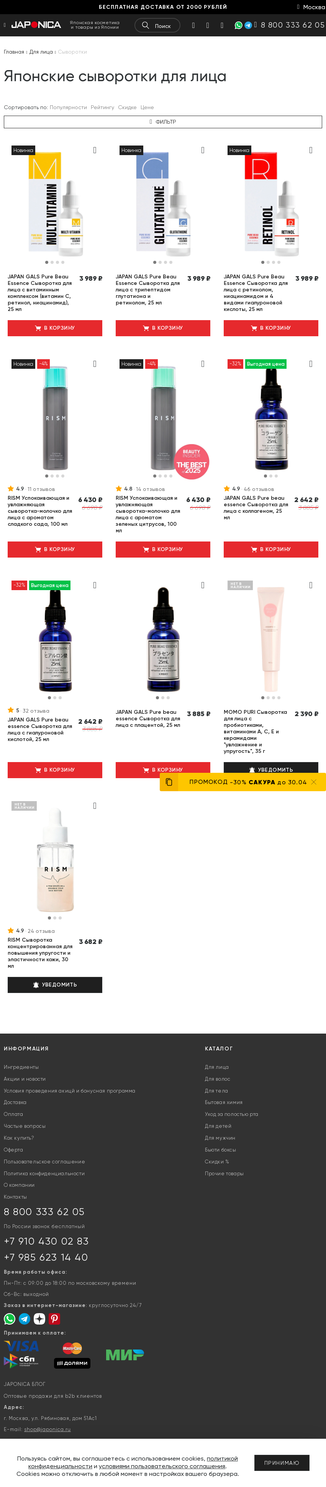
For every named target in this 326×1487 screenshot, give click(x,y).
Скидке (127, 107)
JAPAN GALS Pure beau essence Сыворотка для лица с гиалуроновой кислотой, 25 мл (40, 730)
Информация (26, 1048)
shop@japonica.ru (47, 1429)
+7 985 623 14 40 (46, 1257)
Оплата (13, 1114)
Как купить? (19, 1138)
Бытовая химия (224, 1102)
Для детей (218, 1126)
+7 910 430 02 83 (46, 1241)
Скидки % (217, 1162)
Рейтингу (102, 107)
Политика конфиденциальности (44, 1173)
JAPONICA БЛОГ (25, 1384)
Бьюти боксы (220, 1150)
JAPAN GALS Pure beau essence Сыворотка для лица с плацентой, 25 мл (148, 718)
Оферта (13, 1150)
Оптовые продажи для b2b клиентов (53, 1396)
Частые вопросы (25, 1126)
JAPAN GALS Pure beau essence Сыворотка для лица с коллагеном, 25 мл (256, 508)
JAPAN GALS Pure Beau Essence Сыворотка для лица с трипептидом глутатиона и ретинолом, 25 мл (148, 289)
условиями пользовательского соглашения (162, 1466)
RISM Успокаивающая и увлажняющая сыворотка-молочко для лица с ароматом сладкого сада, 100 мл (40, 511)
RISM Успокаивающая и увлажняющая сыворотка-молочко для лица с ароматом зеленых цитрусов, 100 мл (148, 514)
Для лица (217, 1067)
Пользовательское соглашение (44, 1162)
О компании (19, 1185)
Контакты (15, 1197)
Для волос (217, 1079)
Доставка (15, 1102)
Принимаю (282, 1463)
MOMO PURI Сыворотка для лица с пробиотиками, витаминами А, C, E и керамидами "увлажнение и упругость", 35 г (255, 731)
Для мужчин (220, 1138)
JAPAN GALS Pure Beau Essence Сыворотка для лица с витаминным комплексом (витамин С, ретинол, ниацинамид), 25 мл (40, 292)
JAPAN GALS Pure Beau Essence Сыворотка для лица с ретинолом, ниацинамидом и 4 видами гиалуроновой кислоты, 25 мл (256, 292)
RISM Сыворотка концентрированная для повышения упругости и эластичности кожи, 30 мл (40, 953)
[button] (46, 262)
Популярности (68, 107)
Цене (147, 107)
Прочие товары (224, 1173)
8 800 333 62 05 (44, 1211)
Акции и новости (25, 1079)
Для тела (216, 1091)
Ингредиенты (21, 1067)
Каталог (219, 1048)
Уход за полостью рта (232, 1114)
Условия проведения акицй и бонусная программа (70, 1091)
